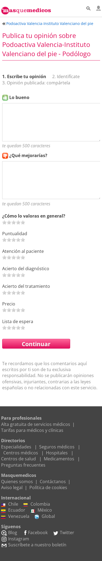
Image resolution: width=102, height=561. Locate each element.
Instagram (15, 539)
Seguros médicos (57, 447)
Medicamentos (59, 459)
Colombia (36, 504)
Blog (9, 533)
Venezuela (15, 516)
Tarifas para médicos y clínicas (32, 430)
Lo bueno (19, 97)
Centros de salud (18, 459)
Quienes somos (17, 481)
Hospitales (57, 453)
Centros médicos (20, 453)
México (41, 510)
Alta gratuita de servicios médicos (35, 424)
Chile (9, 504)
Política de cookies (48, 487)
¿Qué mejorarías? (28, 155)
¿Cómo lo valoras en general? (33, 216)
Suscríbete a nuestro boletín (33, 545)
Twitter (63, 533)
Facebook (35, 533)
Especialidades (16, 447)
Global (45, 516)
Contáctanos (53, 481)
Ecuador (13, 510)
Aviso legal (12, 487)
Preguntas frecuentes (23, 465)
